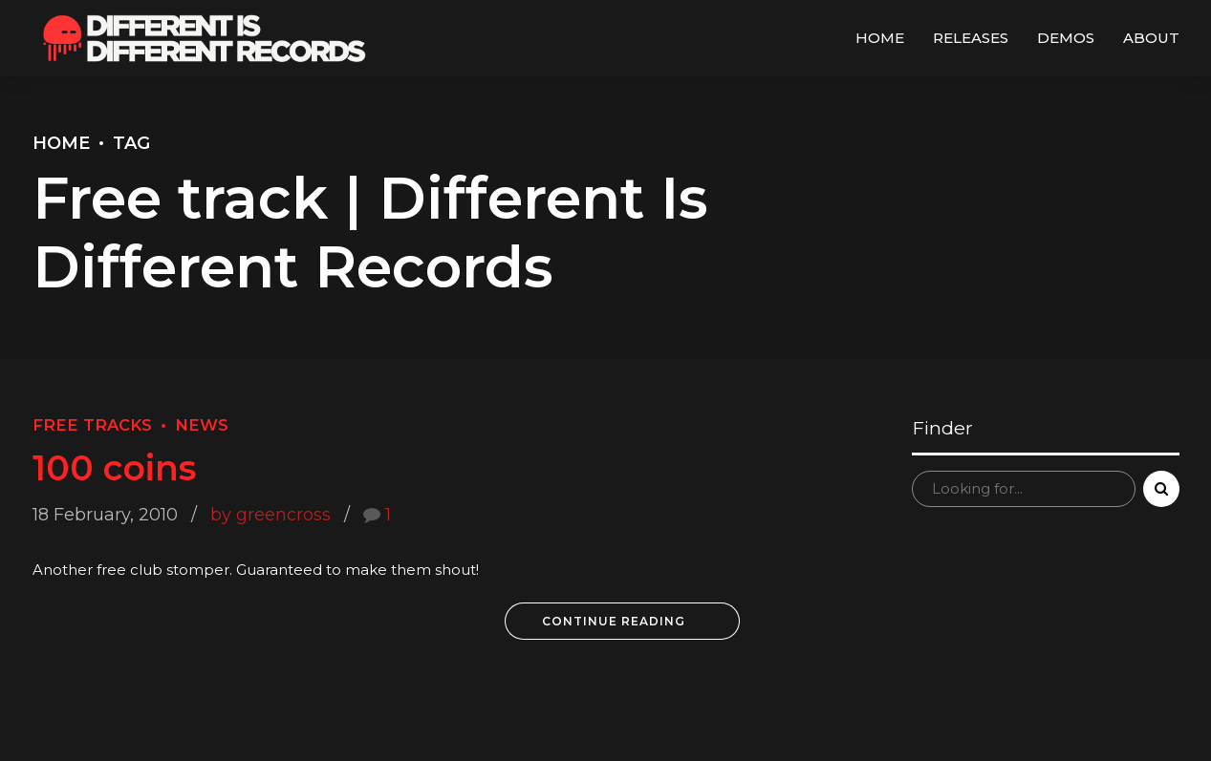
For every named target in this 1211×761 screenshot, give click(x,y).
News (201, 424)
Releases (970, 38)
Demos (1065, 38)
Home (879, 38)
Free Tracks (92, 424)
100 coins (114, 468)
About (1151, 38)
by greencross (270, 514)
